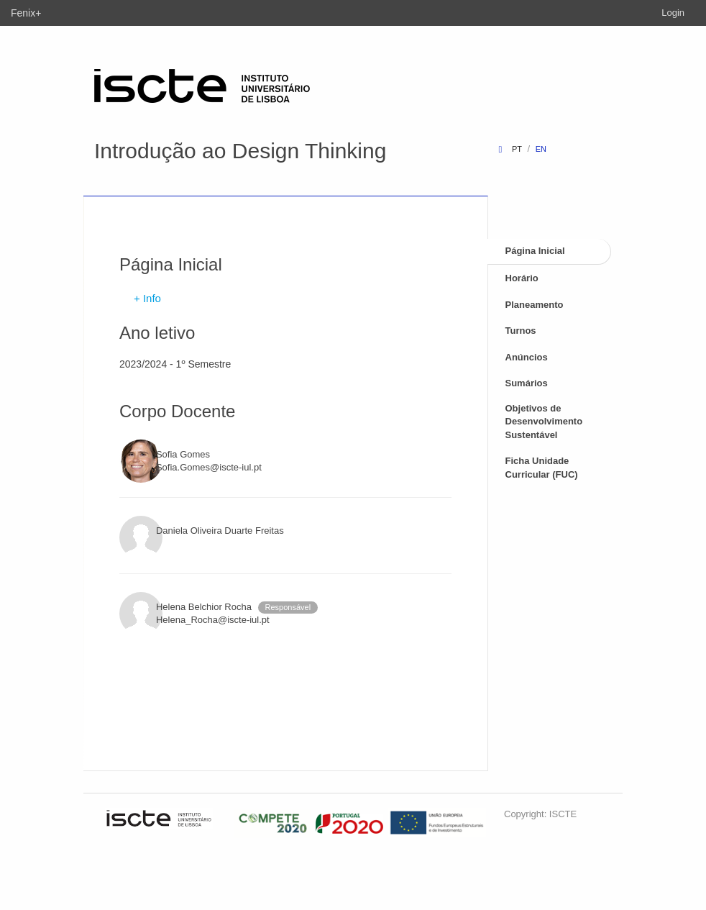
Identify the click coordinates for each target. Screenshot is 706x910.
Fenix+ (26, 13)
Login (672, 12)
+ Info (147, 298)
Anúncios (526, 357)
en (541, 149)
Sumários (526, 383)
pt (517, 149)
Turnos (520, 330)
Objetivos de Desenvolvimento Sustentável (544, 421)
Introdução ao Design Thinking (240, 151)
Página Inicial (535, 250)
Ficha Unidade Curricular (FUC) (541, 467)
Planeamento (534, 304)
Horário (521, 278)
